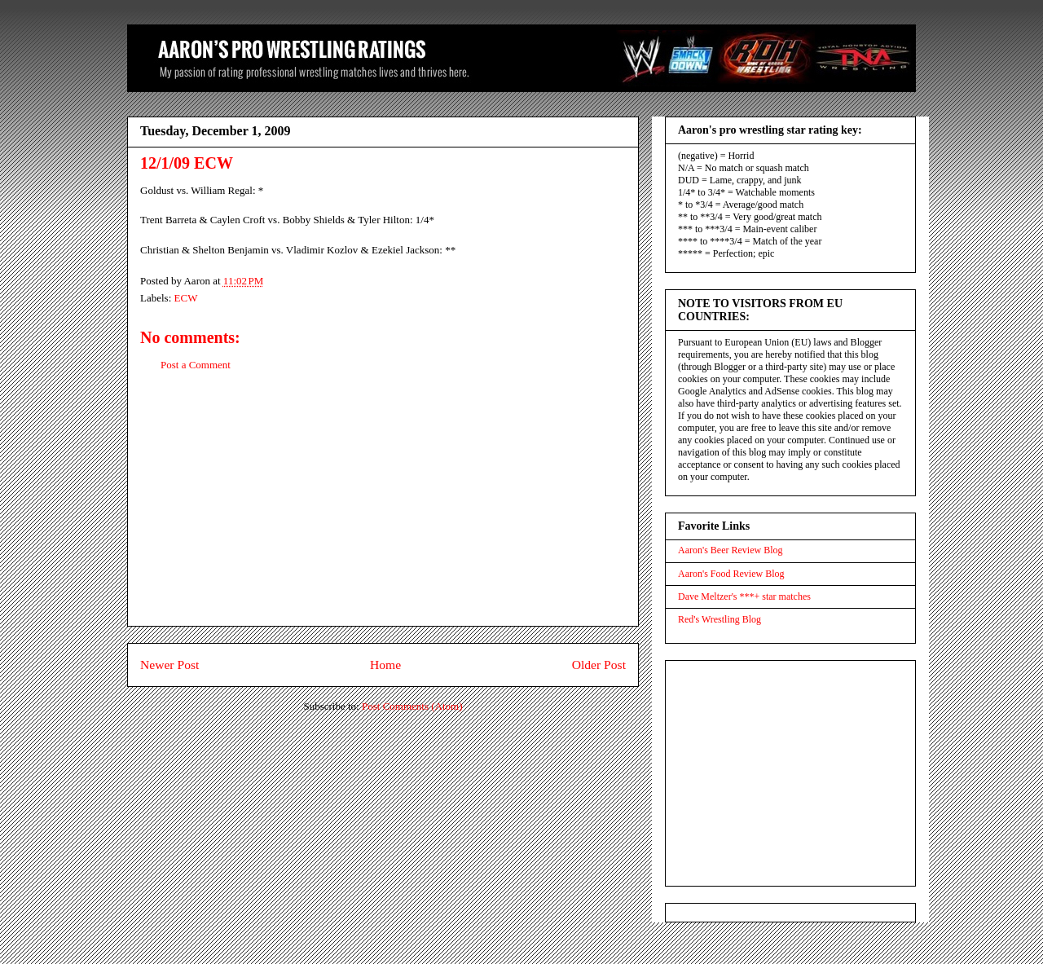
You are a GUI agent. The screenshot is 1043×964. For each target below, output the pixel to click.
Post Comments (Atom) (412, 706)
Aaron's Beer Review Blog (730, 550)
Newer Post (169, 664)
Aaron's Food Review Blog (731, 573)
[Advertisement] (383, 512)
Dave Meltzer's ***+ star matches (744, 596)
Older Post (599, 664)
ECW (186, 298)
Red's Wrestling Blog (719, 619)
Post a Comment (196, 365)
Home (385, 664)
